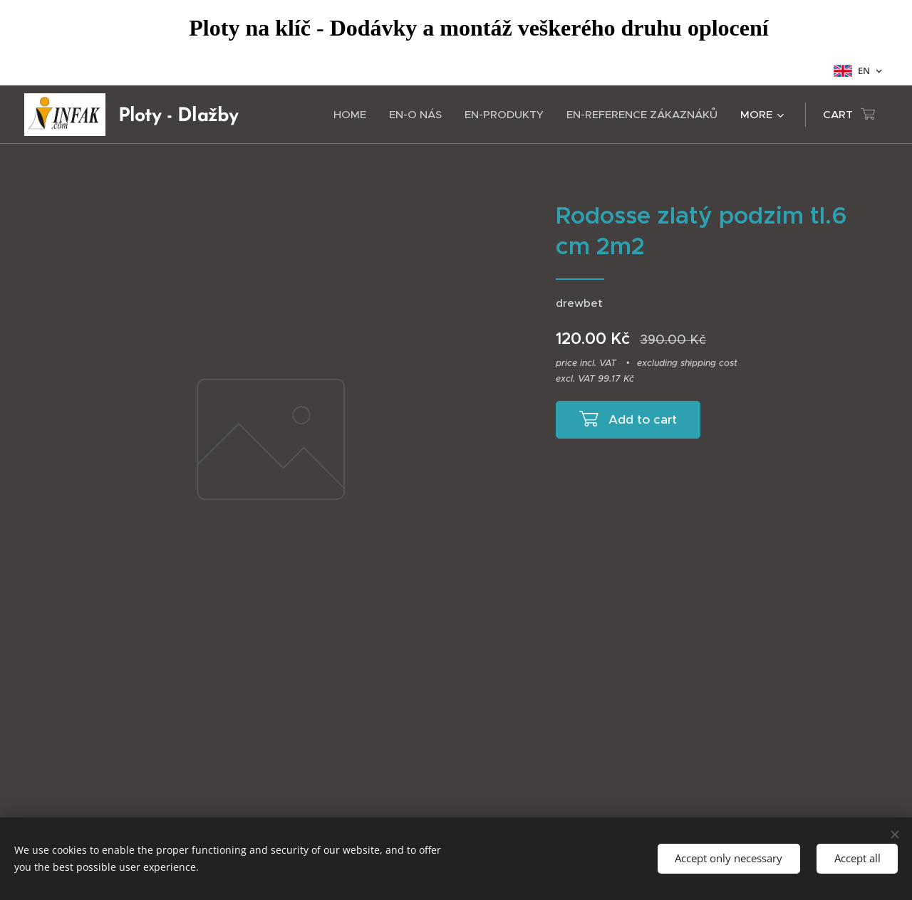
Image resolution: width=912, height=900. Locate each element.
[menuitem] (354, 114)
